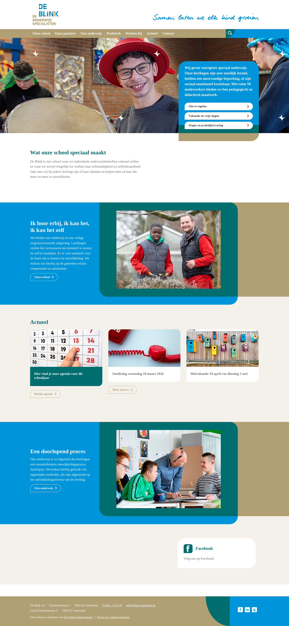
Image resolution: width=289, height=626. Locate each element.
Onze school (41, 33)
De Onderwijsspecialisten (78, 617)
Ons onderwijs (91, 33)
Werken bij (133, 33)
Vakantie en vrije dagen (204, 115)
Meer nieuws (121, 389)
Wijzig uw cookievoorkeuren (113, 617)
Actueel (152, 33)
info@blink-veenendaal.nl (140, 605)
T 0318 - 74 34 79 (112, 605)
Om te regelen (198, 106)
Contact (168, 33)
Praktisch (114, 33)
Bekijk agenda (43, 393)
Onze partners (65, 33)
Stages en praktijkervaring (206, 125)
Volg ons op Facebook (199, 558)
